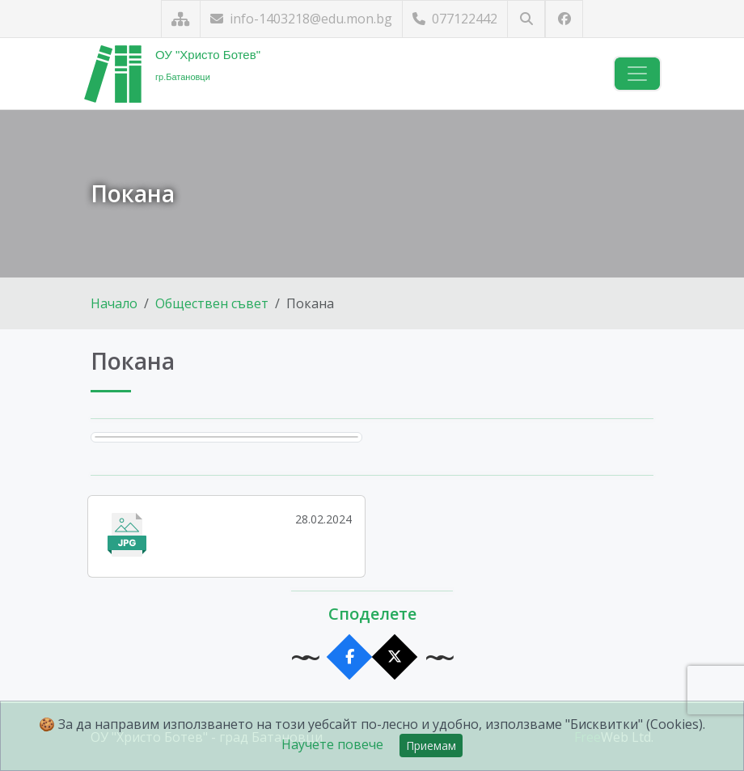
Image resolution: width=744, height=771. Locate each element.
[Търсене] (526, 19)
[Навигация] (637, 73)
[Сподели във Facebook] (350, 657)
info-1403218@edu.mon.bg (301, 19)
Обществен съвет (211, 303)
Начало (114, 303)
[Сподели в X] (395, 657)
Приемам (431, 745)
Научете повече (332, 744)
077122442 (454, 19)
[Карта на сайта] (181, 19)
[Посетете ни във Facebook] (564, 19)
